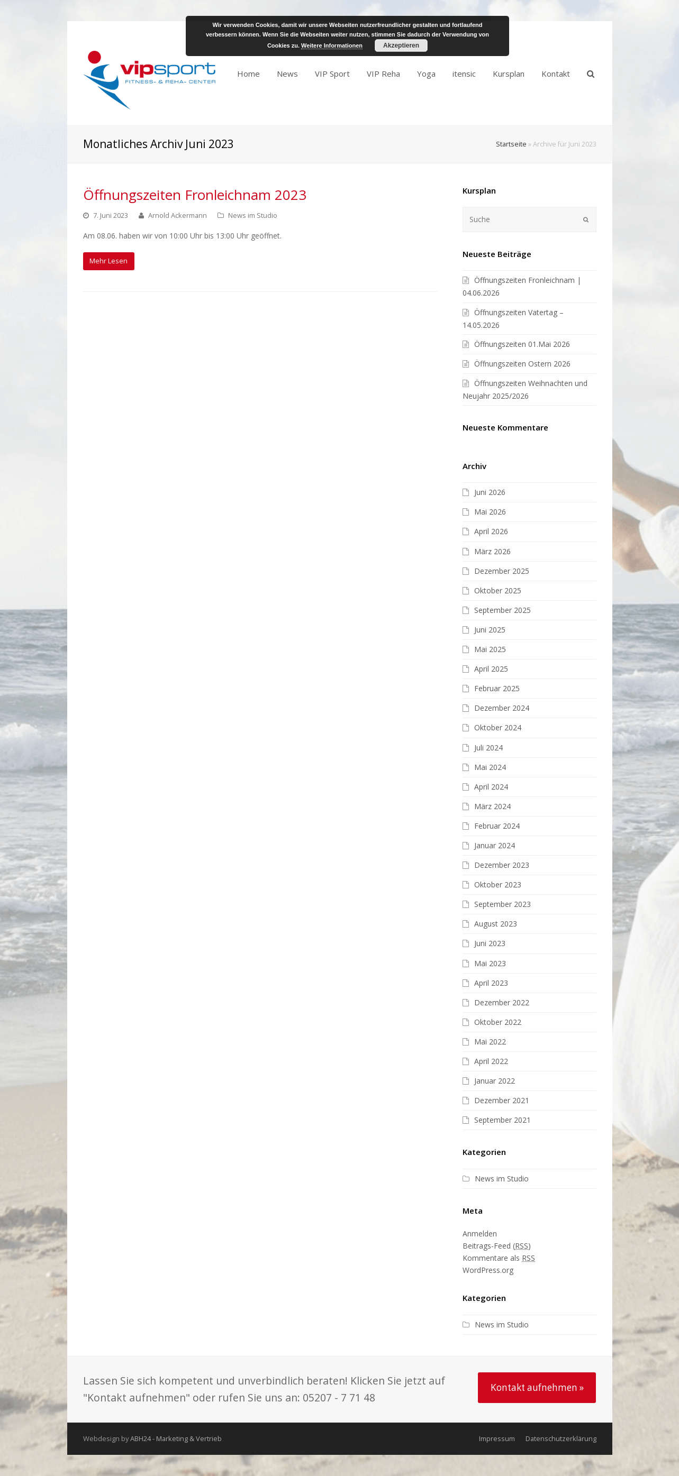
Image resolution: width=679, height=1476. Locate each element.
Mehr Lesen (108, 260)
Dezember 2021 (501, 1100)
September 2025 (502, 610)
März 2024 (492, 806)
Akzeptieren (401, 45)
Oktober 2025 (497, 590)
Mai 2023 (490, 963)
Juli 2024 (488, 747)
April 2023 (491, 983)
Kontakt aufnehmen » (537, 1387)
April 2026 (491, 531)
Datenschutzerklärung (561, 1438)
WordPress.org (488, 1270)
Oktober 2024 (497, 727)
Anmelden (480, 1234)
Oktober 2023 (497, 884)
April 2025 (491, 669)
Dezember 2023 (501, 865)
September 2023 (502, 904)
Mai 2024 (490, 767)
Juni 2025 (489, 630)
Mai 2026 (490, 512)
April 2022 (491, 1061)
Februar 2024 (497, 826)
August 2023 (495, 924)
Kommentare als (499, 1258)
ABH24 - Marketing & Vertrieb (176, 1438)
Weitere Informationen (332, 45)
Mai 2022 (490, 1042)
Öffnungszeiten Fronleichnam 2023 (194, 194)
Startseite (511, 144)
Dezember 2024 (501, 708)
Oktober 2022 (497, 1022)
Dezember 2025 (501, 571)
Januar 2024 (494, 845)
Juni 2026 (489, 492)
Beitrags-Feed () (497, 1246)
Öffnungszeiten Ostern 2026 (522, 364)
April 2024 (491, 787)
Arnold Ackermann (177, 215)
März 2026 (492, 551)
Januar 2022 (494, 1081)
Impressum (497, 1438)
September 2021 (502, 1120)
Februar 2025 (497, 688)
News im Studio (252, 215)
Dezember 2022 (501, 1002)
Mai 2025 (490, 649)
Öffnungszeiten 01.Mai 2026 (522, 344)
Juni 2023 (489, 943)
